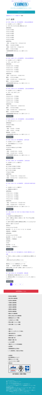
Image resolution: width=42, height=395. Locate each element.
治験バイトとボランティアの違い (15, 331)
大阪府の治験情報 (12, 307)
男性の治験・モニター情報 (14, 322)
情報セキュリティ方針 (13, 359)
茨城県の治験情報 (12, 304)
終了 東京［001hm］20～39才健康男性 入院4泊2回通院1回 (20, 119)
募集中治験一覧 (11, 337)
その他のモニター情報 (13, 320)
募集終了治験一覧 (12, 339)
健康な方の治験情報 (12, 313)
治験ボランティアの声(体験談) (15, 344)
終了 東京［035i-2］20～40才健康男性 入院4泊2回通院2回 (20, 88)
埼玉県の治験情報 (12, 300)
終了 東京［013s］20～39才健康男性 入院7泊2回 (17, 139)
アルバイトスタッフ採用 (13, 361)
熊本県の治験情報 (12, 311)
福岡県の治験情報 (12, 309)
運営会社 (10, 363)
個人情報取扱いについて (13, 357)
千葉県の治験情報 (12, 302)
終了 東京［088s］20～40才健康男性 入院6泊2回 (18, 160)
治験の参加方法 (11, 333)
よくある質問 (11, 342)
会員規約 (10, 355)
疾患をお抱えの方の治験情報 (14, 315)
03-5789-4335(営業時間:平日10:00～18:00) (21, 8)
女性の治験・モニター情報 (14, 324)
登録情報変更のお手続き (13, 348)
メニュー (20, 12)
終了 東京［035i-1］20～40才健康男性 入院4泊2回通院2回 (20, 58)
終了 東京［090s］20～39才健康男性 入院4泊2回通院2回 (19, 22)
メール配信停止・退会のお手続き (15, 350)
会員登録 (10, 346)
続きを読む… (10, 55)
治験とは (10, 329)
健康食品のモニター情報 (13, 317)
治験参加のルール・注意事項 (14, 335)
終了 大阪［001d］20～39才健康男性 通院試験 (17, 273)
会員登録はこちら (21, 291)
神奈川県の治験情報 (12, 298)
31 (20, 284)
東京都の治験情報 (12, 296)
